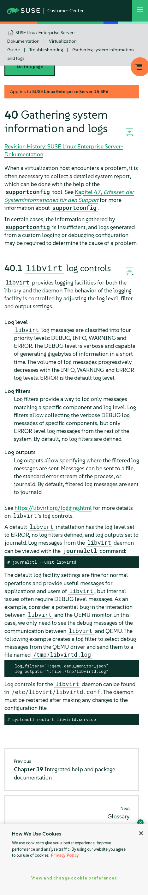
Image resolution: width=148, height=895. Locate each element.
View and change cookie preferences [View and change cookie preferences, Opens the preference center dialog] (74, 878)
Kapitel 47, (69, 195)
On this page (30, 66)
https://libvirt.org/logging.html (53, 507)
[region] (74, 859)
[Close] (141, 833)
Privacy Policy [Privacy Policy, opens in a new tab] (65, 855)
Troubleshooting (46, 50)
